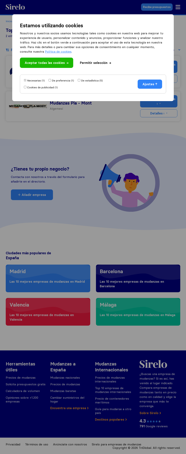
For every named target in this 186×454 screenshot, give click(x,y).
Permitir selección (95, 63)
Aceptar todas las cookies (46, 63)
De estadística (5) (92, 80)
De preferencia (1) (63, 80)
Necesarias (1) (36, 80)
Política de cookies (58, 51)
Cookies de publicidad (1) (42, 87)
